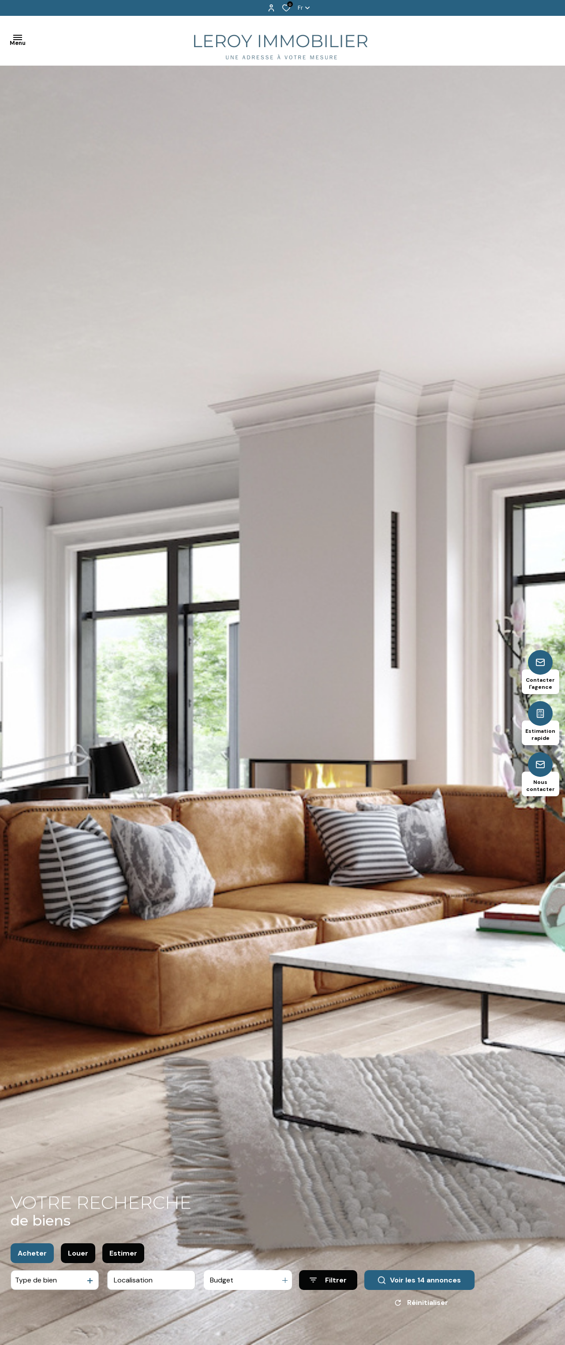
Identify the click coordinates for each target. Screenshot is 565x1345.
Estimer (123, 1256)
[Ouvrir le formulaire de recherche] (328, 1284)
